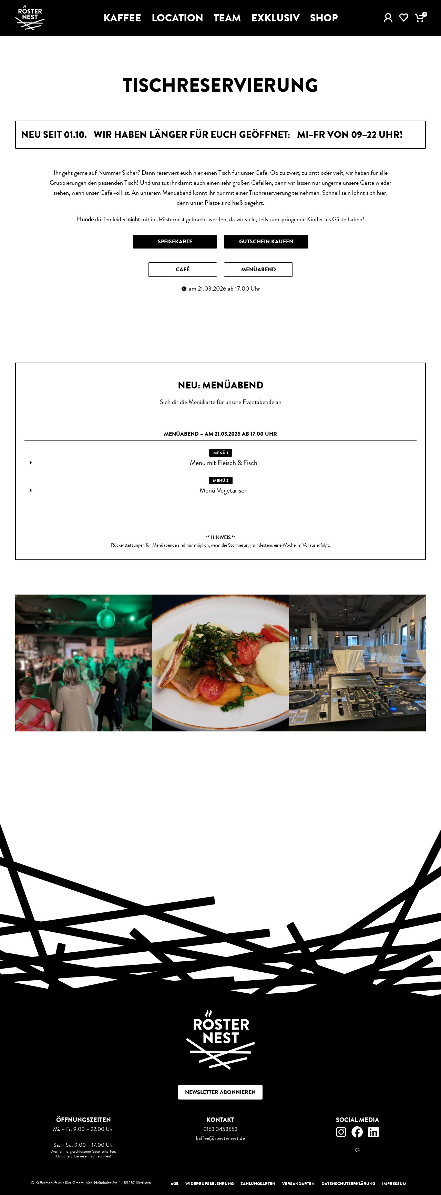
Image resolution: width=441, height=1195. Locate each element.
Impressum (394, 1184)
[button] (182, 269)
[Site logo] (29, 17)
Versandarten (298, 1184)
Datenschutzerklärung (348, 1184)
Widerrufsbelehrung (209, 1184)
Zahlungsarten (257, 1184)
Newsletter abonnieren (220, 1092)
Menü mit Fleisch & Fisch (223, 463)
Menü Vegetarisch (223, 490)
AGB (174, 1184)
